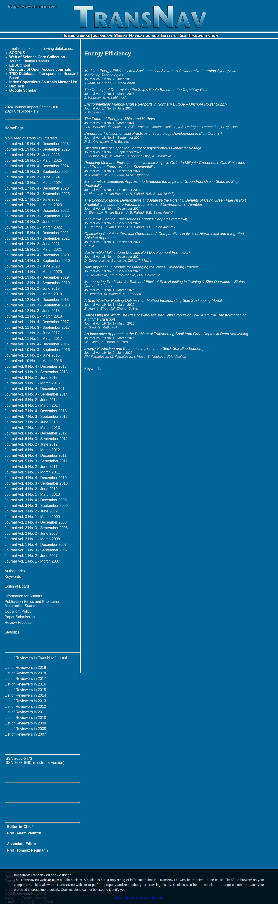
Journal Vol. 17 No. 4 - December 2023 (37, 188)
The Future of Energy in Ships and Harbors (119, 119)
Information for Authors (23, 596)
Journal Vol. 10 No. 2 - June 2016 (32, 355)
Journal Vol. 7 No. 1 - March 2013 (32, 428)
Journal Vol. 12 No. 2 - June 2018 (32, 311)
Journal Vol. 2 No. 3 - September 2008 (36, 528)
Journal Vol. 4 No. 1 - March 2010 (32, 494)
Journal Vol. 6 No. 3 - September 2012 (36, 439)
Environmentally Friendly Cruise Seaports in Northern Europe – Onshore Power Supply (155, 104)
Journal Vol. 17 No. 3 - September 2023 (37, 194)
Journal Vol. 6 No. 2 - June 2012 (31, 444)
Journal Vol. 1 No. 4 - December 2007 (36, 545)
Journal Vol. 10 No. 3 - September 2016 (37, 350)
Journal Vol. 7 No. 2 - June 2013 (31, 422)
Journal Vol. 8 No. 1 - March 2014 (32, 405)
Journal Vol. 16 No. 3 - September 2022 (37, 216)
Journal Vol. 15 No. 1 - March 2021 (33, 249)
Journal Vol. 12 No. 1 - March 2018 (33, 316)
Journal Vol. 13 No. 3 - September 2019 (37, 283)
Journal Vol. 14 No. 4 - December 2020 (37, 255)
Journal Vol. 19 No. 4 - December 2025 (37, 144)
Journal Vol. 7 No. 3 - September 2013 (36, 416)
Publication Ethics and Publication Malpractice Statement (32, 604)
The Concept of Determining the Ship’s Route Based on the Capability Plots (146, 90)
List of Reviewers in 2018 (25, 673)
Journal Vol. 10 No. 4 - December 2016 (37, 344)
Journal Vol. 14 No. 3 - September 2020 (37, 261)
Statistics (12, 632)
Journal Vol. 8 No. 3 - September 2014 (36, 394)
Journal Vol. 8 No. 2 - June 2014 (31, 400)
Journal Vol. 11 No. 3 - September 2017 (37, 327)
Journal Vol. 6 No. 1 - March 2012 (32, 450)
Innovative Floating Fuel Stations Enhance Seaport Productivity (136, 219)
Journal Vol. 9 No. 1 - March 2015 (32, 383)
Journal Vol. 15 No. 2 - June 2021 (32, 244)
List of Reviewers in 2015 (25, 690)
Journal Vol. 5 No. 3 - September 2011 (36, 461)
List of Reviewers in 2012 (25, 706)
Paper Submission (20, 617)
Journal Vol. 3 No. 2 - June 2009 (31, 511)
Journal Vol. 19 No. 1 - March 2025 (33, 160)
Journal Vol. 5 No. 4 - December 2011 (36, 455)
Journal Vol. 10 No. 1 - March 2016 (33, 361)
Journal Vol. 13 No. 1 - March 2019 (33, 294)
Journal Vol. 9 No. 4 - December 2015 (36, 366)
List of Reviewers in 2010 (25, 718)
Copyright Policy (18, 611)
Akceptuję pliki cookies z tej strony (139, 897)
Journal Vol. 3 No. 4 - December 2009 (36, 500)
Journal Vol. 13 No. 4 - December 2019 (37, 277)
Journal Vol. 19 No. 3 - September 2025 (37, 149)
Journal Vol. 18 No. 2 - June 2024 (32, 177)
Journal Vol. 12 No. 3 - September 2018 (37, 305)
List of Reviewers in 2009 (25, 723)
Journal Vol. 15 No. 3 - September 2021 (37, 238)
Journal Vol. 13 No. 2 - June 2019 (32, 288)
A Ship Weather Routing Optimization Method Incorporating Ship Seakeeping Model (153, 300)
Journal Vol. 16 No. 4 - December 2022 (37, 210)
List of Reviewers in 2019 (25, 667)
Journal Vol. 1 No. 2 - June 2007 (31, 556)
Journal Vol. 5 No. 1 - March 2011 (32, 472)
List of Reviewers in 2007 (25, 734)
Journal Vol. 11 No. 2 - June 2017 (32, 333)
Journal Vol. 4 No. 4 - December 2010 (36, 478)
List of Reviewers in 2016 (25, 684)
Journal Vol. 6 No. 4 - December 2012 (36, 433)
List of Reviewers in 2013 (25, 701)
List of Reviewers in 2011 (25, 712)
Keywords (13, 577)
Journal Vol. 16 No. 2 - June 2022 (32, 222)
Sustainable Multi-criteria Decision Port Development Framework (137, 252)
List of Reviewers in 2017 (25, 679)
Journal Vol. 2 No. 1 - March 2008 (32, 539)
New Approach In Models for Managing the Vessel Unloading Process (141, 267)
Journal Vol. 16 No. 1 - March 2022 (33, 227)
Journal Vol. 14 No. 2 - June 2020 (32, 266)
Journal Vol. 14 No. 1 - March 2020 (33, 272)
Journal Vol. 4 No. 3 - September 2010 (36, 483)
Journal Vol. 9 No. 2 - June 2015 (31, 378)
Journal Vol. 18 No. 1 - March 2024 (33, 183)
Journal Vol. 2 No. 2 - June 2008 (31, 533)
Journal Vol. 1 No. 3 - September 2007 (36, 550)
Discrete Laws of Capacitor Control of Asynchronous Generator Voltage (142, 148)
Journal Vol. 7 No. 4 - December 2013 (36, 411)
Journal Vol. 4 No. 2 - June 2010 (31, 489)
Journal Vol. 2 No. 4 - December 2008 (36, 522)
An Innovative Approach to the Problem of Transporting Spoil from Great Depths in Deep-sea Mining (166, 334)
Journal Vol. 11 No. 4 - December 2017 (37, 322)
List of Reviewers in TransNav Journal (36, 658)
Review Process (18, 622)
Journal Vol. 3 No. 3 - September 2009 (36, 506)
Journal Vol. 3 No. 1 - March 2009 (32, 517)
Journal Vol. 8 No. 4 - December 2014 (36, 389)
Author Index (15, 571)
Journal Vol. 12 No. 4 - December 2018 (37, 300)
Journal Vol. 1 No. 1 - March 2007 (32, 561)
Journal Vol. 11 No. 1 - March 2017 (33, 339)
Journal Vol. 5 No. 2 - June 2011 (31, 467)
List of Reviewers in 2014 (25, 695)
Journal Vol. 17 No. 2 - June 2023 (32, 199)
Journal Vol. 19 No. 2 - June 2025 (32, 155)
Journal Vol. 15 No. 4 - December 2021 (37, 233)
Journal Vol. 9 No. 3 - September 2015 (36, 372)
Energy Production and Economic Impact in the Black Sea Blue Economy (144, 349)
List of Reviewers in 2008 (25, 729)
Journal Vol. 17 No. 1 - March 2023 (33, 205)
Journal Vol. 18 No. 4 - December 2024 (37, 166)
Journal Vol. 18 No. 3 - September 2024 (37, 172)
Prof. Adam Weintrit (24, 833)
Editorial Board (17, 586)
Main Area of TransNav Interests (31, 138)
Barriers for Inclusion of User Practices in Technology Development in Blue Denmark (153, 133)
